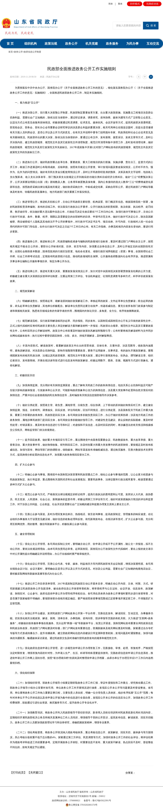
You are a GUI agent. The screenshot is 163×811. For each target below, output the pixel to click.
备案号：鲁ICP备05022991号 (97, 800)
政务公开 (71, 43)
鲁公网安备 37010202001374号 (82, 805)
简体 (110, 4)
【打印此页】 (18, 772)
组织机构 (30, 43)
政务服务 (112, 43)
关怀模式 (135, 3)
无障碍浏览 (152, 3)
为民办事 (132, 43)
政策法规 (51, 43)
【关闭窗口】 (35, 772)
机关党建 (91, 43)
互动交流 (153, 43)
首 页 (10, 43)
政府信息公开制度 (32, 52)
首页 (10, 52)
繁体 (120, 4)
